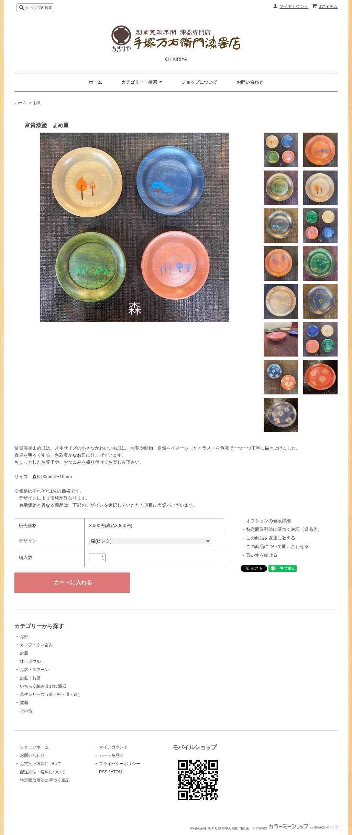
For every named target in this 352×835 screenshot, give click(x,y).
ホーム (95, 82)
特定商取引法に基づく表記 (44, 780)
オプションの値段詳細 (268, 520)
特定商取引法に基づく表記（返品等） (284, 529)
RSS (103, 772)
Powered (295, 828)
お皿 (37, 103)
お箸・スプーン (34, 669)
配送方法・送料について (42, 772)
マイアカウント (293, 6)
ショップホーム (34, 747)
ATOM (116, 772)
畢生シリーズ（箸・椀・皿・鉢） (51, 694)
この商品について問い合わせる (277, 546)
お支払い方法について (40, 763)
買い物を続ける (261, 555)
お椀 (24, 636)
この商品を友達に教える (270, 537)
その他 (26, 711)
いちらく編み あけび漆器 (43, 686)
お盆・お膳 (30, 678)
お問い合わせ (249, 82)
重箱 (24, 702)
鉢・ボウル (30, 661)
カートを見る (111, 755)
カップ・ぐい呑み (36, 644)
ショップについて (199, 82)
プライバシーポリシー (119, 763)
